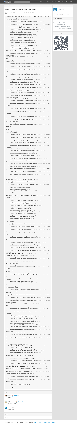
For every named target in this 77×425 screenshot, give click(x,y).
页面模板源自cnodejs (28, 422)
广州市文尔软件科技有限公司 (49, 422)
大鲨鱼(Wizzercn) (11, 401)
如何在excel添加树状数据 (59, 22)
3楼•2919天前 (16, 407)
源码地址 (8, 422)
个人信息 (55, 5)
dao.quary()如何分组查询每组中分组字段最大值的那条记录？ (62, 28)
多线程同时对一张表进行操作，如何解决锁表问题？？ (62, 26)
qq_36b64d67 (61, 9)
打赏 (59, 1)
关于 (67, 1)
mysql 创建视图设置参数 (59, 24)
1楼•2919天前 (16, 395)
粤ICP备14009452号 (38, 422)
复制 (28, 12)
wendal (9, 395)
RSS (5, 422)
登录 (71, 1)
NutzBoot (48, 1)
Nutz (17, 422)
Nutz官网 (54, 1)
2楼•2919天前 (20, 401)
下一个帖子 (38, 12)
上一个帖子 (32, 12)
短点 (63, 1)
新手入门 (42, 1)
